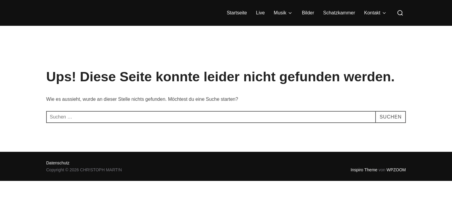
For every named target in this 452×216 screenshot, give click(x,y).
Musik (283, 13)
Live (260, 12)
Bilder (308, 12)
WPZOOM (396, 169)
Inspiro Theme (364, 169)
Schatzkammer (339, 12)
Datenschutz (58, 162)
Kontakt (375, 13)
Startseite (237, 12)
